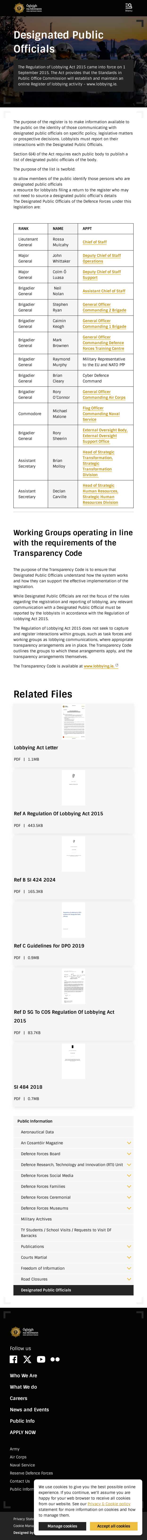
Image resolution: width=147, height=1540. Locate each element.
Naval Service (22, 1465)
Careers (18, 1398)
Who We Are (23, 1376)
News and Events (29, 1410)
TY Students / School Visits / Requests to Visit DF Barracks (66, 1233)
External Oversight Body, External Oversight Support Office (105, 436)
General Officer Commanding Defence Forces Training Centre (103, 343)
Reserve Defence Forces (31, 1473)
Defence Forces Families (76, 1186)
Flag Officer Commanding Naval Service (101, 414)
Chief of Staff (95, 242)
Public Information (35, 1121)
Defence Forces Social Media (76, 1175)
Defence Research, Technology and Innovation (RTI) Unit (76, 1164)
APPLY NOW (23, 1432)
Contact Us (20, 1481)
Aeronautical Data (37, 1132)
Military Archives (36, 1219)
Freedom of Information (76, 1268)
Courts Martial (76, 1257)
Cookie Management (29, 1526)
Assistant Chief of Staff (104, 291)
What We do (23, 1387)
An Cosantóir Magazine (76, 1143)
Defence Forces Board (76, 1153)
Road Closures (76, 1279)
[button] (129, 8)
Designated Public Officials (46, 1290)
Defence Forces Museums (76, 1208)
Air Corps (18, 1457)
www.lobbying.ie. (99, 666)
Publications (76, 1246)
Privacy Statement (27, 1519)
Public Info (22, 1421)
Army (15, 1449)
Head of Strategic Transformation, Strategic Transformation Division (98, 463)
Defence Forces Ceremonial (76, 1197)
